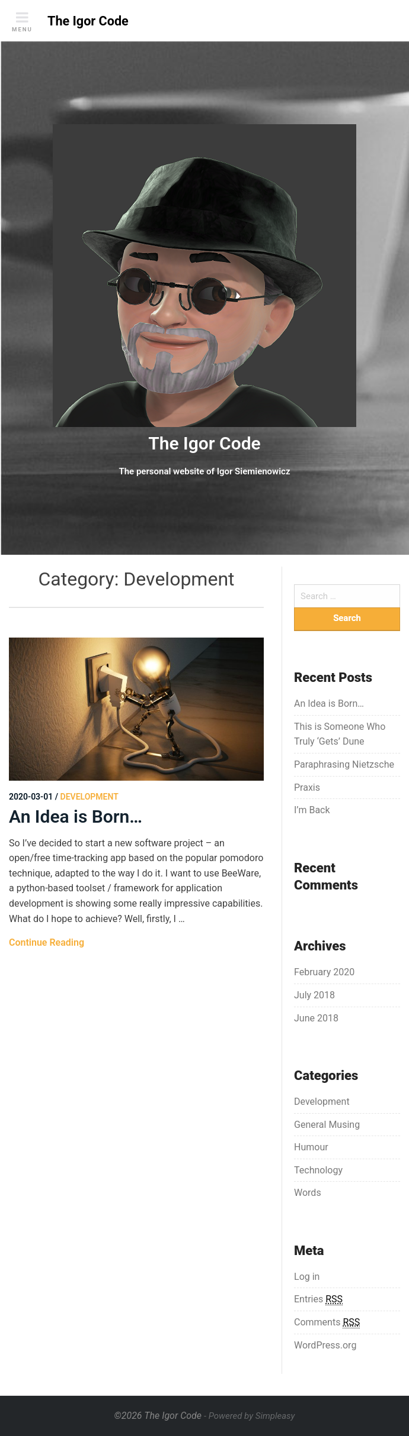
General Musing (327, 1124)
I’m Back (312, 810)
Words (307, 1192)
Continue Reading (46, 942)
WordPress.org (325, 1345)
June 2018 (316, 1018)
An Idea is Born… (75, 816)
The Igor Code (204, 443)
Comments (327, 1322)
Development (322, 1101)
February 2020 (324, 972)
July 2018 (314, 995)
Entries (318, 1299)
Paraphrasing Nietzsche (344, 764)
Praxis (307, 787)
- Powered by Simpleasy (249, 1416)
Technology (318, 1170)
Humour (311, 1147)
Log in (306, 1276)
